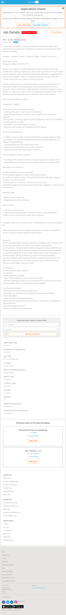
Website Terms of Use (8, 578)
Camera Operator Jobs (10, 515)
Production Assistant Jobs (10, 506)
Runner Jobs (7, 494)
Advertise (4, 561)
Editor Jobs (6, 509)
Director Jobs (7, 478)
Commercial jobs (8, 540)
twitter (8, 602)
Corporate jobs (7, 530)
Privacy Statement (7, 574)
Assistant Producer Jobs (10, 484)
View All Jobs (57, 32)
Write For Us (5, 555)
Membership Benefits (8, 565)
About (3, 552)
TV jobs (5, 524)
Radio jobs (6, 533)
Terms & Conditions (7, 571)
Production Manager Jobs (10, 481)
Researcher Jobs (8, 491)
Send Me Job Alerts (32, 334)
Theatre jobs (6, 537)
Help (3, 568)
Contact (4, 558)
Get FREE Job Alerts (41, 25)
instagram (16, 602)
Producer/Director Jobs (10, 502)
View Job (33, 441)
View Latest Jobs (24, 25)
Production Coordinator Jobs (11, 512)
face (4, 602)
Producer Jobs (7, 488)
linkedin (12, 602)
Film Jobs (6, 527)
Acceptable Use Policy (8, 581)
